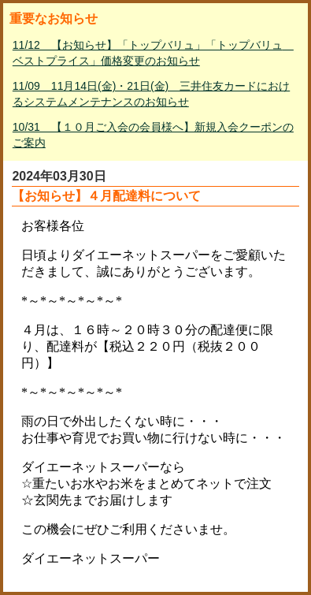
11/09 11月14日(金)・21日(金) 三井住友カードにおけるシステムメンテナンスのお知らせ (151, 94)
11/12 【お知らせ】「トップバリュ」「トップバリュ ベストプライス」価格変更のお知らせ (153, 53)
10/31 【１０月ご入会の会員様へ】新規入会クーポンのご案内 (153, 135)
